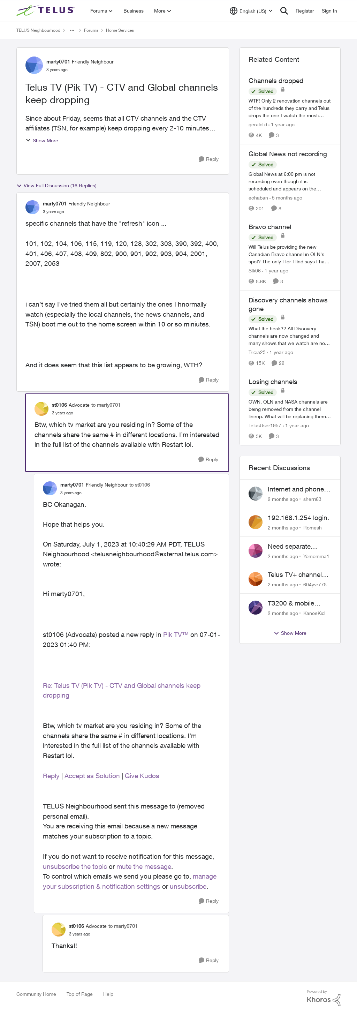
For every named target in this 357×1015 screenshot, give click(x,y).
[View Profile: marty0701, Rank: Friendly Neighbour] (34, 65)
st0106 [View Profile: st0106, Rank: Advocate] (59, 405)
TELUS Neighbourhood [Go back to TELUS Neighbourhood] (38, 30)
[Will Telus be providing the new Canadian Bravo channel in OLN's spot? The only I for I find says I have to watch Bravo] (290, 254)
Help (108, 994)
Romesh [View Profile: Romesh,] (312, 528)
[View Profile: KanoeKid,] (256, 608)
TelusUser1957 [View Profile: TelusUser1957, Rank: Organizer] (265, 425)
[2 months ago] (283, 499)
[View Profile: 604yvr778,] (256, 579)
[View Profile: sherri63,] (256, 494)
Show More (41, 140)
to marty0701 (106, 405)
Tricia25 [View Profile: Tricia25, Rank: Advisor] (257, 352)
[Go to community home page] (46, 10)
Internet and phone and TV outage (296, 489)
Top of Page (80, 994)
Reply (51, 776)
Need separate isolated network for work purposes (297, 546)
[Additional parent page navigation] (72, 30)
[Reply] (208, 159)
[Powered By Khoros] (324, 998)
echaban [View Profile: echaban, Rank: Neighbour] (258, 197)
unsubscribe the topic (75, 866)
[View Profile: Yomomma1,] (256, 551)
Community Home (36, 994)
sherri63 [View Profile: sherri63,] (312, 499)
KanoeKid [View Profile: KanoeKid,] (314, 613)
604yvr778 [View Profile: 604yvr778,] (315, 584)
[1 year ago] (281, 124)
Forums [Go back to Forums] (91, 30)
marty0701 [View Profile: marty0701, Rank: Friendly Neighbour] (58, 62)
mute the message (143, 866)
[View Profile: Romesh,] (256, 522)
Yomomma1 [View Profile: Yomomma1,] (316, 556)
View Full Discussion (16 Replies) (56, 185)
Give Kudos (142, 776)
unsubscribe (188, 886)
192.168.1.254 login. (298, 517)
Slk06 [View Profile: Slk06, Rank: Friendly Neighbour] (255, 270)
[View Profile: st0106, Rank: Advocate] (41, 409)
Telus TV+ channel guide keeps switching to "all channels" (295, 575)
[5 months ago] (285, 197)
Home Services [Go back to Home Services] (120, 30)
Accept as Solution (92, 776)
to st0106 (139, 485)
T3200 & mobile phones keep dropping (291, 603)
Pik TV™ (176, 634)
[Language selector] (251, 11)
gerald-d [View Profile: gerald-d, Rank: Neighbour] (258, 124)
